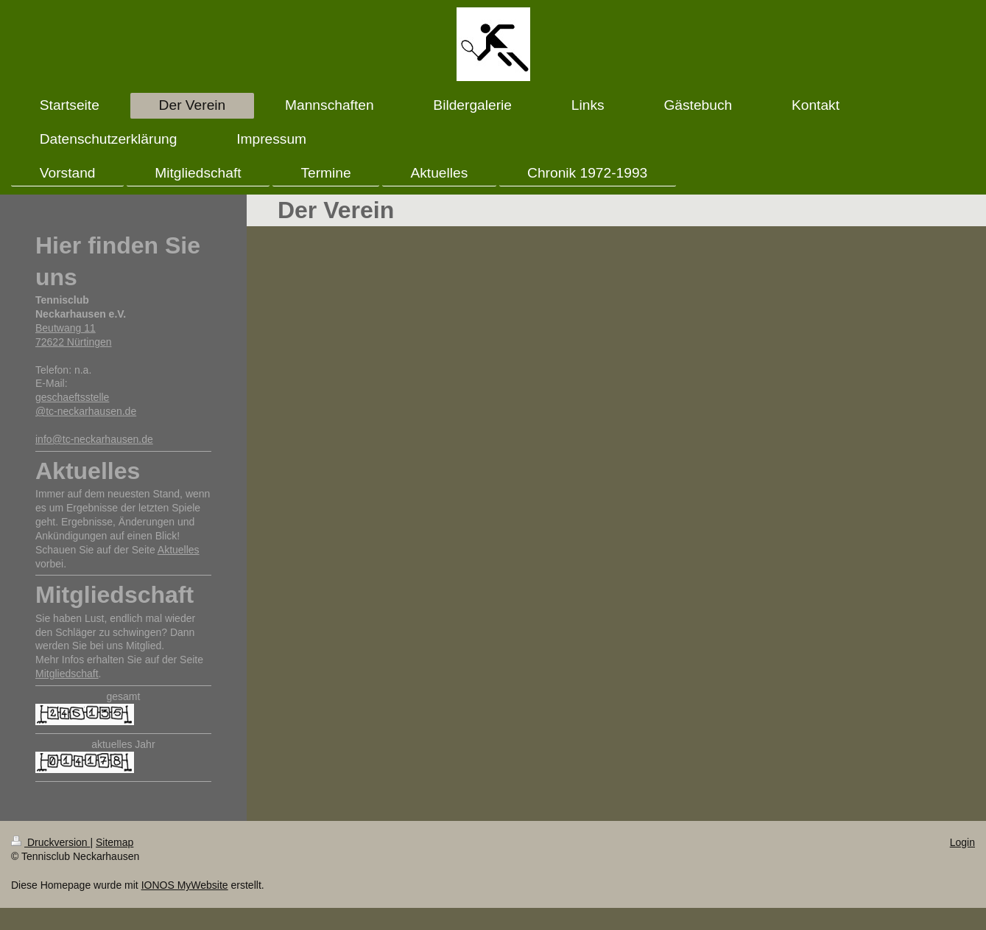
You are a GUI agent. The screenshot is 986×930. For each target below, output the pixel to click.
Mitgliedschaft (67, 673)
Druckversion (50, 842)
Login (962, 842)
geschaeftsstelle (72, 397)
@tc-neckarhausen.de (85, 411)
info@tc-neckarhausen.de (94, 439)
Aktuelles (179, 550)
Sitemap (114, 842)
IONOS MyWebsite (184, 885)
